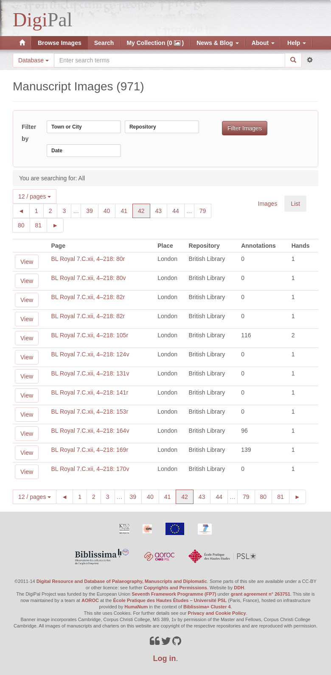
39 (92, 210)
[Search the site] (169, 60)
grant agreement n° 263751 (260, 594)
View (26, 261)
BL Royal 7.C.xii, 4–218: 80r (88, 258)
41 (127, 210)
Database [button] (33, 60)
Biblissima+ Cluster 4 (207, 606)
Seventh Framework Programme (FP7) (174, 594)
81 (41, 225)
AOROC (90, 600)
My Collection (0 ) (155, 42)
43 (161, 210)
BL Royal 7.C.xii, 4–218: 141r (89, 392)
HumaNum (136, 606)
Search (104, 42)
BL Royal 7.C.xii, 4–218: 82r (88, 297)
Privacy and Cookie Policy (217, 613)
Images (268, 203)
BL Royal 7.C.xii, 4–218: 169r (89, 449)
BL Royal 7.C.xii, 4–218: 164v (90, 430)
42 (144, 210)
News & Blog (217, 42)
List (295, 203)
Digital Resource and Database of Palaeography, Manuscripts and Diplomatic (121, 581)
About (263, 42)
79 (205, 210)
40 (110, 210)
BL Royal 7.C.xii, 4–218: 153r (89, 411)
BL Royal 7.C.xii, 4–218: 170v (90, 468)
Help (296, 42)
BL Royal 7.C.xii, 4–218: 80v (88, 277)
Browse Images (59, 42)
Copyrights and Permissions (175, 587)
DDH (239, 587)
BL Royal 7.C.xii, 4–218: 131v (90, 373)
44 (178, 210)
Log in (164, 658)
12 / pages (34, 196)
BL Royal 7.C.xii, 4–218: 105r (89, 335)
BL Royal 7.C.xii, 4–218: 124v (90, 354)
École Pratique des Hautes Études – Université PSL (170, 600)
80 (24, 225)
